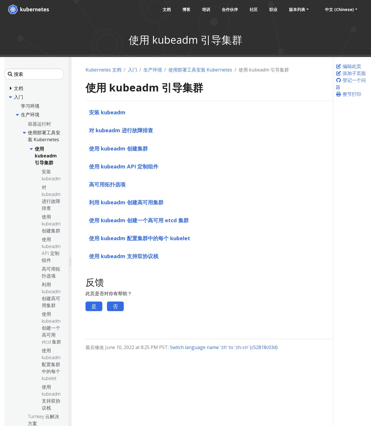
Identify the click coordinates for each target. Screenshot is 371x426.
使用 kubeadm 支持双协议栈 (123, 256)
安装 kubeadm (107, 112)
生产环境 (152, 70)
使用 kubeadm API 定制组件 (123, 166)
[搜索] (34, 74)
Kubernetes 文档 (103, 70)
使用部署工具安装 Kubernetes (200, 70)
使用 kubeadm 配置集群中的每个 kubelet (139, 238)
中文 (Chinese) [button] (339, 9)
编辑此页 (348, 66)
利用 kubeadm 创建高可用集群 (126, 202)
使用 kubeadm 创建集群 (118, 148)
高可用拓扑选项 (107, 184)
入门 (132, 70)
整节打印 (348, 94)
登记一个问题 (351, 83)
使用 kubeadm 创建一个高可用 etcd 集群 (139, 220)
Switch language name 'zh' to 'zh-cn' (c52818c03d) (224, 347)
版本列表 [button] (297, 9)
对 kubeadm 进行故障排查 (121, 130)
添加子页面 (351, 73)
